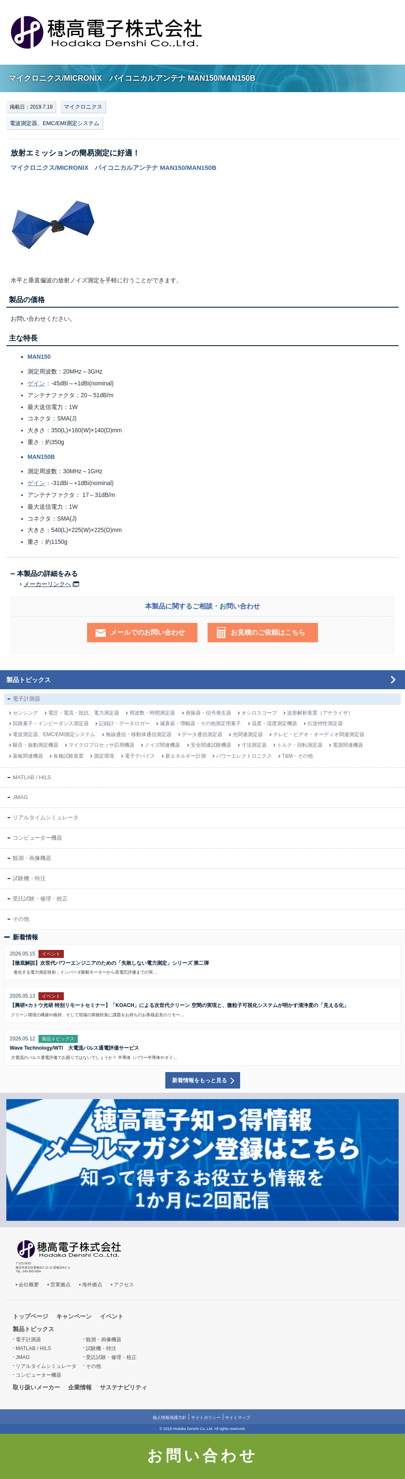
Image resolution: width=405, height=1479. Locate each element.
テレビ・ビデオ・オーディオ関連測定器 (318, 734)
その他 (21, 919)
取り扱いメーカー (36, 1387)
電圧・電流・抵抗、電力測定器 (83, 713)
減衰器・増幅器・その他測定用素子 (200, 723)
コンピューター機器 (37, 838)
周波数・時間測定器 (152, 713)
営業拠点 (60, 1285)
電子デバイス (140, 756)
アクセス (124, 1285)
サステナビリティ (123, 1387)
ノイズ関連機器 (162, 745)
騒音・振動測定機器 (35, 745)
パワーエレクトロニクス (244, 756)
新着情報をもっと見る (199, 1080)
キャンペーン (74, 1316)
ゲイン (36, 383)
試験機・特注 (29, 878)
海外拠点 (92, 1285)
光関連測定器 (248, 734)
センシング (25, 713)
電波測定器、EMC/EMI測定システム (54, 123)
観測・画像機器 (32, 858)
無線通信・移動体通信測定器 (139, 734)
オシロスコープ (259, 713)
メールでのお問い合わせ (147, 632)
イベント (111, 1316)
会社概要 (29, 1285)
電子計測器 (26, 699)
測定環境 (104, 756)
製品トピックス (28, 679)
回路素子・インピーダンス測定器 (51, 723)
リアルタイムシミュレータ (46, 817)
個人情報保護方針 (169, 1417)
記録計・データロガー (124, 723)
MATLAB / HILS (32, 777)
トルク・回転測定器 (300, 745)
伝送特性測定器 (325, 723)
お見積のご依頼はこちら (268, 632)
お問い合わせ (202, 1455)
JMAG (20, 797)
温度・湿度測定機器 (274, 723)
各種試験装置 (68, 756)
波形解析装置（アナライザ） (320, 713)
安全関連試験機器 (211, 745)
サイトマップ (237, 1417)
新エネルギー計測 (185, 756)
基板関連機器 (28, 756)
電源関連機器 (348, 745)
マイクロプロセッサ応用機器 (101, 745)
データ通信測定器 (202, 734)
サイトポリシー (206, 1417)
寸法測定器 (254, 745)
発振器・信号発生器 (208, 713)
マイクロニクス (83, 107)
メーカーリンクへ (47, 584)
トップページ (30, 1316)
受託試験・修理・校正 (40, 898)
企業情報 (80, 1387)
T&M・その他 (297, 756)
